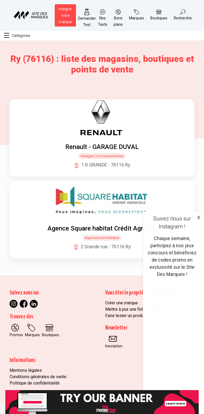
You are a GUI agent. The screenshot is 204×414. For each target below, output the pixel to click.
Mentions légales (26, 370)
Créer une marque (121, 302)
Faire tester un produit (125, 315)
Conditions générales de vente (38, 376)
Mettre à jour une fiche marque (133, 309)
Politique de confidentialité (35, 383)
